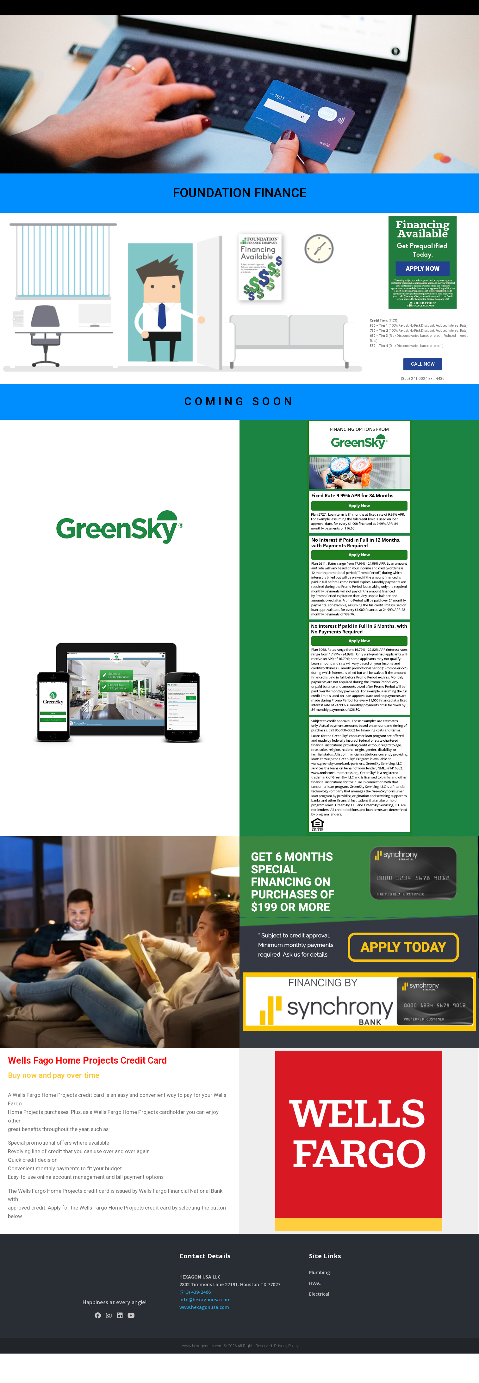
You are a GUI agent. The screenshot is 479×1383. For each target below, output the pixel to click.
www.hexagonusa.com (204, 1337)
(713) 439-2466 (195, 1321)
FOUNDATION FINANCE (240, 222)
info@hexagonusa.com (205, 1329)
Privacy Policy (286, 1375)
